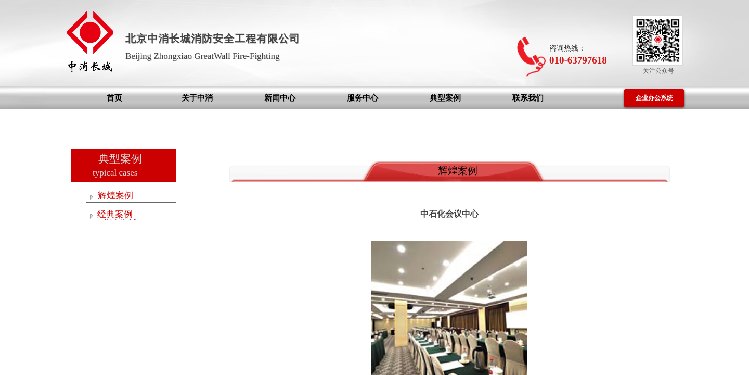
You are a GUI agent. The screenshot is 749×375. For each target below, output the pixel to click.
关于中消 (197, 98)
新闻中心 (279, 98)
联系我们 (528, 98)
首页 (114, 98)
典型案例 (445, 98)
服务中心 (362, 98)
